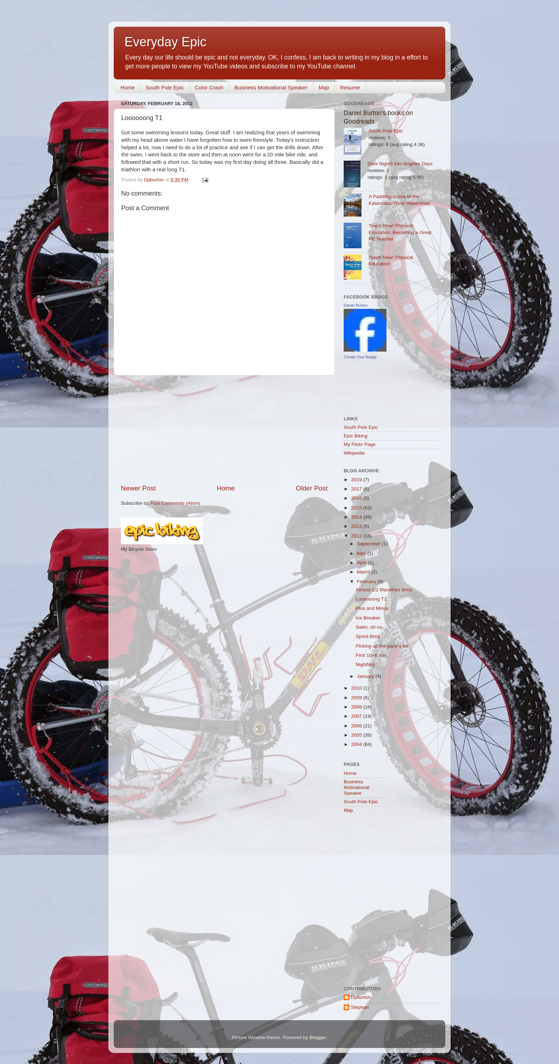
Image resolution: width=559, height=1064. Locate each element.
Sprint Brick (368, 636)
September (369, 543)
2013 (357, 526)
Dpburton (361, 997)
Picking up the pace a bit (382, 646)
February (367, 581)
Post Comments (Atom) (175, 503)
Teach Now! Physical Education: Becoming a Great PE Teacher (400, 232)
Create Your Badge (360, 357)
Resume (350, 87)
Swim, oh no (369, 627)
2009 (357, 697)
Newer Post (138, 488)
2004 (357, 744)
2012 (357, 536)
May (362, 553)
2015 (357, 507)
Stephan (360, 1007)
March (364, 572)
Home (127, 87)
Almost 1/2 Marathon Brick (384, 589)
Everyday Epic (165, 42)
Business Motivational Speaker (271, 87)
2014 (357, 517)
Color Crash (209, 87)
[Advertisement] (224, 429)
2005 (357, 735)
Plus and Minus (372, 608)
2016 (357, 498)
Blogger (317, 1037)
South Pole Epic (165, 87)
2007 (357, 716)
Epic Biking (356, 435)
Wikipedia (354, 453)
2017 (357, 489)
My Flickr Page (359, 444)
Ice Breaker (368, 618)
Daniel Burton (356, 305)
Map (324, 87)
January (366, 676)
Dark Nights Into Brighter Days (400, 163)
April (362, 562)
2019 (357, 479)
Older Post (312, 488)
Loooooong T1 (371, 599)
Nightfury (365, 664)
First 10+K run (371, 655)
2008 (357, 707)
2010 (357, 688)
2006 (357, 725)
